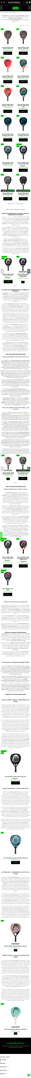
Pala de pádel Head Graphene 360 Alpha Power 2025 (23, 558)
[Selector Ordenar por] (22, 25)
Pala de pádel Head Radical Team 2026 (7, 105)
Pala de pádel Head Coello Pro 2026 (7, 48)
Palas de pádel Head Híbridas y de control (15, 408)
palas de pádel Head (8, 216)
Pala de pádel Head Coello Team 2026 (23, 48)
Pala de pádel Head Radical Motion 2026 (23, 76)
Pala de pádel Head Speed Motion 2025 (8, 473)
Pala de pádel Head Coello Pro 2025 (23, 163)
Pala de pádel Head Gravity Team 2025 (15, 1029)
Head (19, 526)
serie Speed (11, 325)
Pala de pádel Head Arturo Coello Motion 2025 (23, 275)
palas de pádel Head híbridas (17, 414)
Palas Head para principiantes (15, 602)
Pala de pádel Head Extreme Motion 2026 (16, 858)
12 (28, 25)
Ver (23, 282)
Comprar (7, 53)
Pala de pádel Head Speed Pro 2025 (7, 194)
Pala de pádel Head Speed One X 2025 (23, 194)
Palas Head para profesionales (15, 489)
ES (24, 2)
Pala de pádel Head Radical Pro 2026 (7, 76)
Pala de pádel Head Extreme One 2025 (23, 135)
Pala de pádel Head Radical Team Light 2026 (23, 105)
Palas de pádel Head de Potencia (15, 357)
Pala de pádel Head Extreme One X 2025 (7, 135)
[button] (1, 8)
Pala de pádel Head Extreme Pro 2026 (7, 163)
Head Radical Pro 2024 (8, 589)
